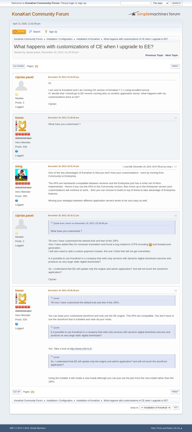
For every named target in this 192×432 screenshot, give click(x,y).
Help (153, 428)
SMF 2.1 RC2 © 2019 (19, 428)
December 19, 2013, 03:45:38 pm (63, 290)
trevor (19, 117)
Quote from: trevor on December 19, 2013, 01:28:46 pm (80, 223)
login (71, 3)
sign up (82, 3)
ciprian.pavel (24, 77)
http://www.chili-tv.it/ (81, 348)
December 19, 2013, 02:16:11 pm (63, 215)
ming (18, 166)
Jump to (134, 407)
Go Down (18, 66)
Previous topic (154, 55)
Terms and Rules (164, 428)
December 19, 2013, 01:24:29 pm (63, 77)
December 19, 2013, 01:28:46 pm (63, 118)
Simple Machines (38, 428)
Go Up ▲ (178, 428)
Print (175, 66)
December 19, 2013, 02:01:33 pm (63, 166)
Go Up (16, 392)
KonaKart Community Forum (40, 13)
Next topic (172, 55)
